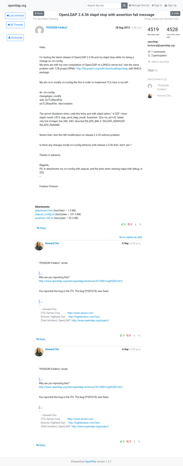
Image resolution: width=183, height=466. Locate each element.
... (41, 273)
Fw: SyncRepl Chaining (45, 18)
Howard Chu (52, 243)
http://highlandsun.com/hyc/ (84, 316)
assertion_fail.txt (44, 218)
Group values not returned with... (162, 18)
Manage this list (139, 5)
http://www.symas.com (80, 313)
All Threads (15, 24)
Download (15, 37)
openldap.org (17, 5)
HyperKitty (90, 461)
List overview (15, 15)
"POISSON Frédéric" (57, 27)
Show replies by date (130, 237)
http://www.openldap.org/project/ (90, 320)
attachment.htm (44, 210)
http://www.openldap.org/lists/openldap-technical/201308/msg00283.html (80, 281)
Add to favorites (158, 61)
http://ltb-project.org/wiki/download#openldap (102, 68)
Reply (41, 228)
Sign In (157, 5)
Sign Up (171, 5)
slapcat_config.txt (45, 214)
